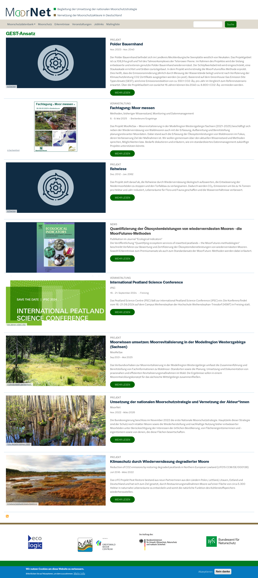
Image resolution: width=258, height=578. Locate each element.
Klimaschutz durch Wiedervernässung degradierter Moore (159, 461)
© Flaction (11, 86)
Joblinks (99, 24)
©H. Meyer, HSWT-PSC (16, 324)
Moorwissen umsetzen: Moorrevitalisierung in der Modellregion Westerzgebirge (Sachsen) (178, 344)
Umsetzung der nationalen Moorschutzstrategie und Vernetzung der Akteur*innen (179, 401)
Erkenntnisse (62, 24)
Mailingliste (113, 24)
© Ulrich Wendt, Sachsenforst (19, 384)
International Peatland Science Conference (146, 282)
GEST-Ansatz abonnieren (7, 516)
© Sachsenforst (13, 150)
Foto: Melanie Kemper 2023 (18, 444)
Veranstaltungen (81, 24)
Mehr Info (79, 574)
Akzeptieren (205, 572)
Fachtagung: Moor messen (132, 107)
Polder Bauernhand (126, 44)
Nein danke (223, 572)
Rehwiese (118, 168)
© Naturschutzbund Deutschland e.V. (22, 503)
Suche (230, 24)
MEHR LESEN (122, 92)
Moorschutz (45, 24)
